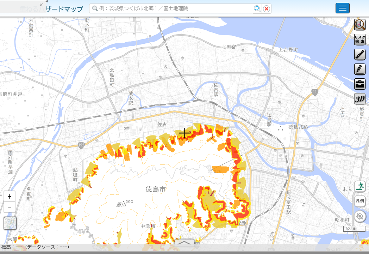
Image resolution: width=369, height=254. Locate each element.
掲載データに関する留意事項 (38, 119)
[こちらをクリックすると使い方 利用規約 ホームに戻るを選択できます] (343, 8)
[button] (9, 199)
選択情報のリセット (74, 139)
